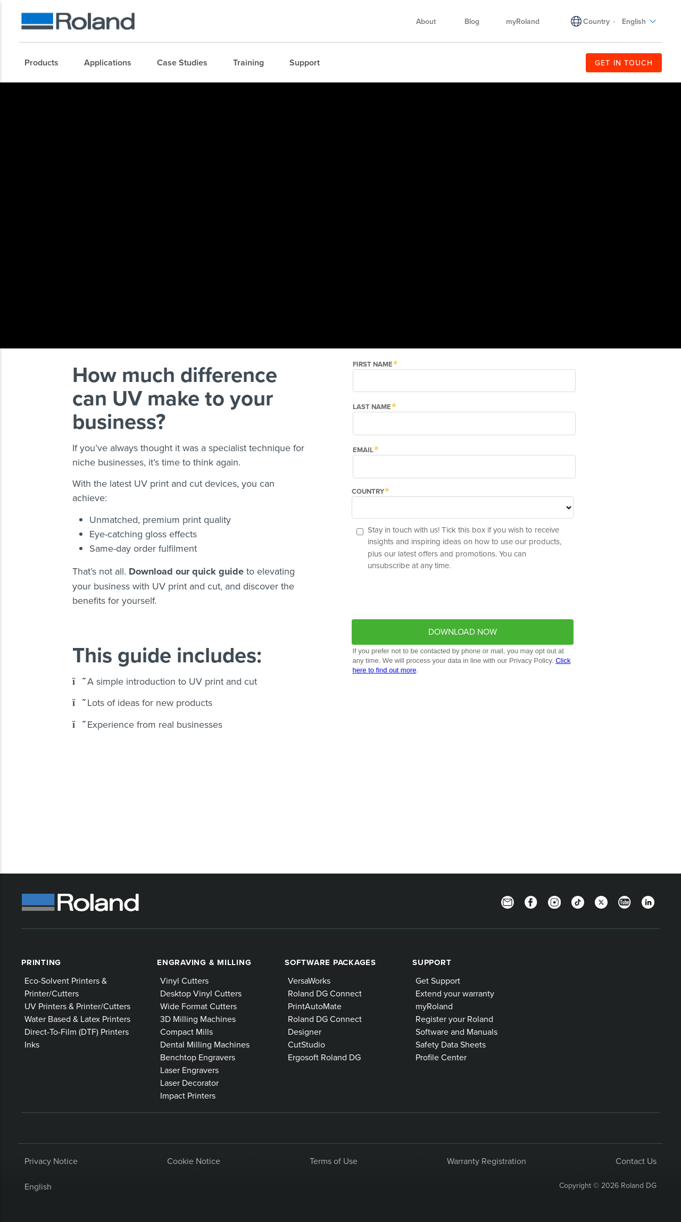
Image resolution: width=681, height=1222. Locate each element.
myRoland (434, 1006)
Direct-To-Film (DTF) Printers (76, 1031)
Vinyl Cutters (184, 980)
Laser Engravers (189, 1070)
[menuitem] (46, 63)
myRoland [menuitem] (522, 21)
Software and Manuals (456, 1031)
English (38, 1186)
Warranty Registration (486, 1161)
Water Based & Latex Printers (77, 1019)
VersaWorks (309, 980)
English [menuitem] (639, 21)
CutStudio (306, 1044)
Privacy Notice (51, 1161)
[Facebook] (531, 901)
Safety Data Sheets (451, 1044)
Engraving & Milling (204, 962)
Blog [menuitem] (471, 21)
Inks (31, 1044)
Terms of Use (334, 1161)
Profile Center (441, 1057)
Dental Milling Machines (205, 1044)
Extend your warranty (455, 993)
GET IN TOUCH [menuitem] (624, 62)
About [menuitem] (431, 21)
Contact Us (636, 1161)
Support (431, 962)
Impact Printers (187, 1095)
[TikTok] (577, 901)
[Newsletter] (507, 901)
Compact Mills (186, 1031)
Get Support (438, 980)
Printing (41, 962)
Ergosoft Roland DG (324, 1057)
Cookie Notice (193, 1161)
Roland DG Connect (325, 993)
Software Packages (330, 962)
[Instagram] (554, 901)
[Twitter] (601, 901)
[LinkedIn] (648, 901)
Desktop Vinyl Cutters (201, 993)
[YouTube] (624, 901)
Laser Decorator (189, 1082)
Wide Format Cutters (198, 1006)
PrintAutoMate (315, 1006)
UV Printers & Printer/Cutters (77, 1006)
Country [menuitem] (596, 21)
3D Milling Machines (198, 1019)
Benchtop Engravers (197, 1057)
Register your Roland (454, 1019)
